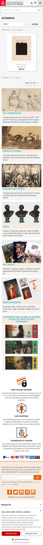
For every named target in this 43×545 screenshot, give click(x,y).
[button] (21, 539)
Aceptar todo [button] (11, 534)
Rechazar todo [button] (31, 534)
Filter (35, 24)
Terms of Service (9, 484)
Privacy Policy (37, 482)
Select (14, 24)
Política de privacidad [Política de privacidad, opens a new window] (18, 529)
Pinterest (27, 492)
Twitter (15, 492)
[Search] (21, 10)
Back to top (32, 83)
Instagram (33, 492)
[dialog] (21, 526)
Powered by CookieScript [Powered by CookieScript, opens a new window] (21, 542)
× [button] (40, 511)
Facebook (9, 492)
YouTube (21, 492)
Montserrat (21, 67)
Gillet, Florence (21, 65)
